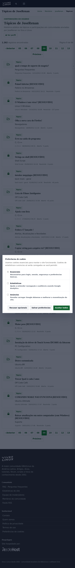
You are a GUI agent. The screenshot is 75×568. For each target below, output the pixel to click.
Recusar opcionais (18, 308)
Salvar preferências (41, 308)
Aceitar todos (61, 308)
